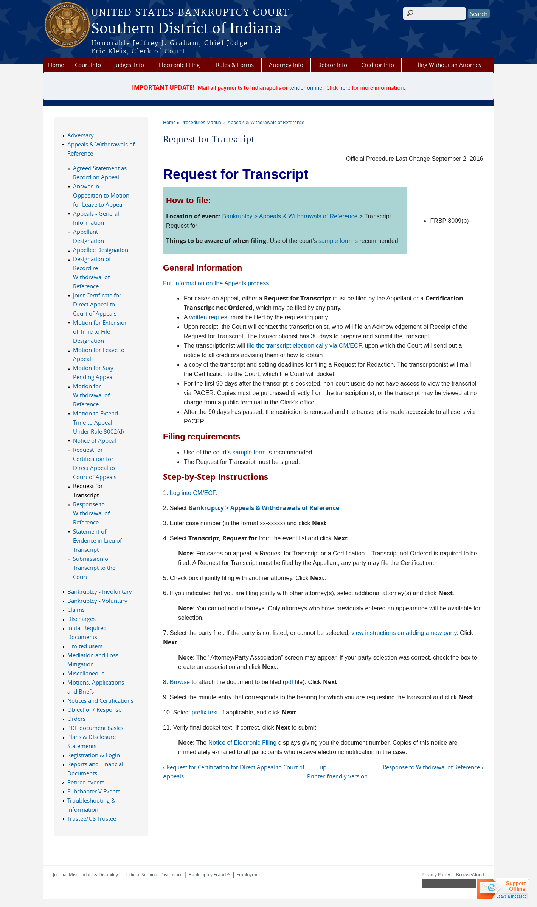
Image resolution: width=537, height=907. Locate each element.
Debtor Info (332, 64)
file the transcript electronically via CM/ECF (304, 345)
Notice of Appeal (94, 440)
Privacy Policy (436, 874)
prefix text (205, 712)
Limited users (84, 646)
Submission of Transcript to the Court (94, 567)
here (345, 87)
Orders (76, 718)
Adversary (80, 135)
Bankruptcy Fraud (209, 874)
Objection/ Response (94, 709)
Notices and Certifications (100, 700)
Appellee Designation (100, 250)
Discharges (81, 618)
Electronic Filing (179, 64)
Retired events (85, 782)
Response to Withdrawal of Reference (91, 513)
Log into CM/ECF (193, 493)
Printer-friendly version (337, 776)
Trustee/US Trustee (91, 818)
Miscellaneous (85, 673)
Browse (180, 682)
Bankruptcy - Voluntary (97, 600)
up (323, 767)
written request (209, 317)
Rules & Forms (235, 64)
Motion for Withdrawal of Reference (91, 395)
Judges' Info (129, 64)
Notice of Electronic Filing (242, 742)
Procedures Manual (201, 122)
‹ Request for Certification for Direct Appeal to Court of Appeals (233, 771)
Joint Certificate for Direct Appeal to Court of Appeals (97, 304)
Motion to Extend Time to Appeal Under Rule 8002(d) (98, 422)
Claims (76, 609)
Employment (249, 874)
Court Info (88, 64)
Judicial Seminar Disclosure (154, 874)
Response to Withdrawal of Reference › (433, 767)
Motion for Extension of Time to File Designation (100, 331)
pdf (289, 682)
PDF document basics (95, 727)
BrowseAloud (470, 874)
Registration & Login (93, 755)
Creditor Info (377, 64)
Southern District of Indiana (186, 29)
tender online (306, 87)
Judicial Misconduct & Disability (85, 874)
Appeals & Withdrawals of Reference (266, 122)
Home (56, 64)
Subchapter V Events (93, 791)
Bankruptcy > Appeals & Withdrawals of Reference (290, 216)
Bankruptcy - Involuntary (99, 591)
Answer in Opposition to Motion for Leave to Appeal (101, 195)
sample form (335, 241)
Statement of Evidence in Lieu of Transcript (97, 540)
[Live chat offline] (502, 888)
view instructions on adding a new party (403, 633)
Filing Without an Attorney (447, 64)
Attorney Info (286, 64)
